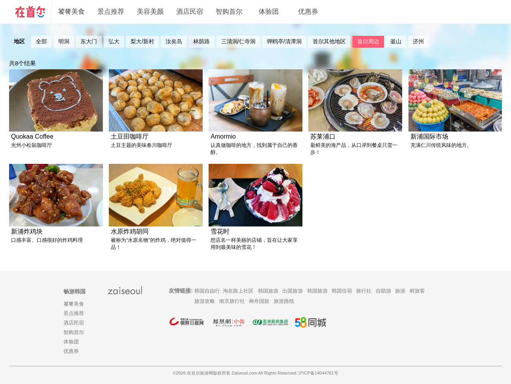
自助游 (383, 291)
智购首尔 (229, 11)
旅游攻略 (204, 301)
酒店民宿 (189, 11)
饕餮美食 (71, 11)
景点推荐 (110, 11)
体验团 (269, 11)
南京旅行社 (232, 301)
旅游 (400, 291)
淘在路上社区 (238, 291)
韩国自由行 (207, 291)
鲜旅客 (417, 291)
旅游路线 (284, 301)
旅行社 (363, 291)
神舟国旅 (259, 301)
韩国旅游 (268, 291)
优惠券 (308, 11)
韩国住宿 (342, 291)
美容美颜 (150, 11)
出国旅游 (292, 291)
